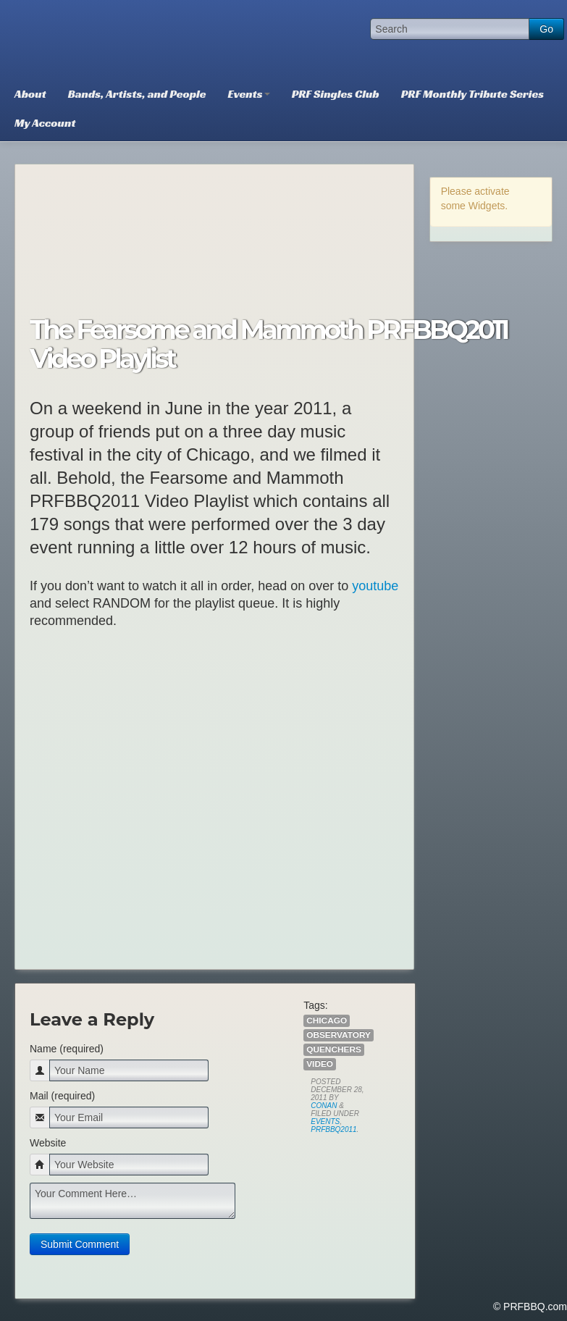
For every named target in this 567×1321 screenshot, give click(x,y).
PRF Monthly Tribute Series (472, 93)
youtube (375, 586)
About (30, 93)
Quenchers (333, 1049)
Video (319, 1064)
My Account (44, 122)
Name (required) (67, 1048)
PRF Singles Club (335, 93)
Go (546, 29)
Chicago (326, 1020)
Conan (324, 1106)
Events (249, 93)
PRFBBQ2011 (333, 1129)
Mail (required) (62, 1096)
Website (48, 1143)
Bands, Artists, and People (137, 93)
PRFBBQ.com (112, 40)
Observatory (338, 1035)
